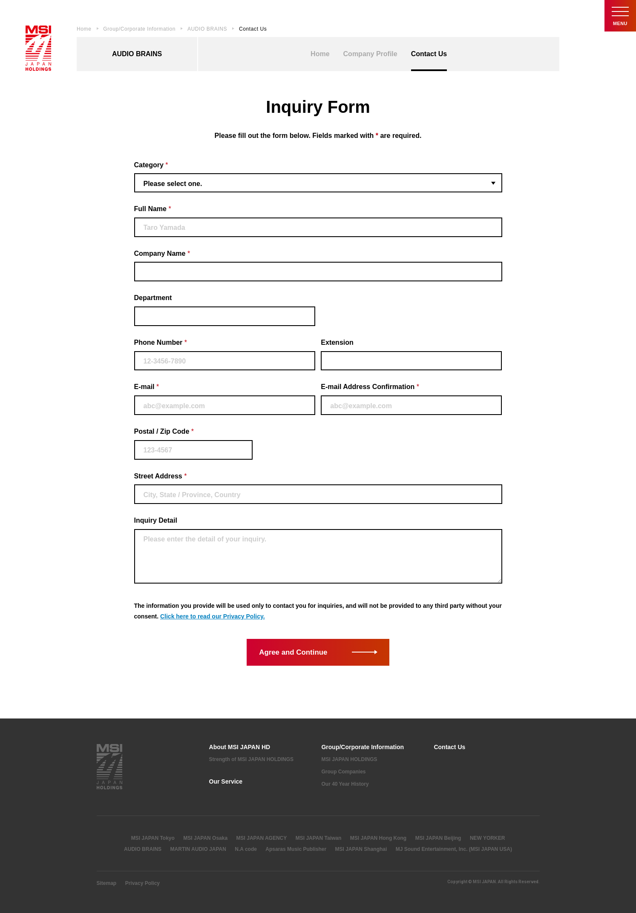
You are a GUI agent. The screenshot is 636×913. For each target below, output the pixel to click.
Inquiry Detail (155, 520)
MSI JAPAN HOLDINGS (349, 759)
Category (151, 165)
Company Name (162, 253)
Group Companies (343, 772)
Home (84, 29)
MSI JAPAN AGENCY (261, 838)
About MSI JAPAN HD (240, 747)
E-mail (146, 386)
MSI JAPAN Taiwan (319, 838)
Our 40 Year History (344, 784)
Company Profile (370, 53)
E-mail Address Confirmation (370, 386)
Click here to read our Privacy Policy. (212, 616)
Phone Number (160, 342)
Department (153, 297)
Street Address (160, 476)
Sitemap (107, 883)
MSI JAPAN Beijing (438, 838)
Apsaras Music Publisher (295, 849)
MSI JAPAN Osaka (205, 838)
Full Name (152, 208)
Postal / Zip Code (164, 431)
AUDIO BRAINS (207, 29)
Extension (337, 342)
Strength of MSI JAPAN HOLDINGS (251, 759)
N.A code (246, 849)
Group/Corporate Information (139, 29)
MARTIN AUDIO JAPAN (198, 849)
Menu (618, 17)
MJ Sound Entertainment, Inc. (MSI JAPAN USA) (454, 849)
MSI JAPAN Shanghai (361, 849)
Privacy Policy (142, 883)
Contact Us (429, 53)
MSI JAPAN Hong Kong (378, 838)
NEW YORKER (487, 838)
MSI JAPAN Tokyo (153, 838)
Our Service (226, 781)
